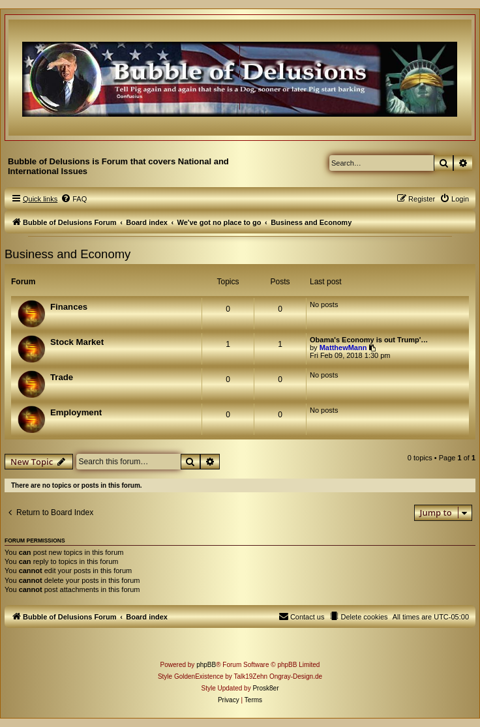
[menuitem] (74, 199)
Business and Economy (67, 254)
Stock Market (77, 342)
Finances (68, 307)
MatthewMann (343, 347)
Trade (61, 377)
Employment (76, 412)
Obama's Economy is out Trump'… (369, 340)
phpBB (206, 664)
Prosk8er (265, 688)
